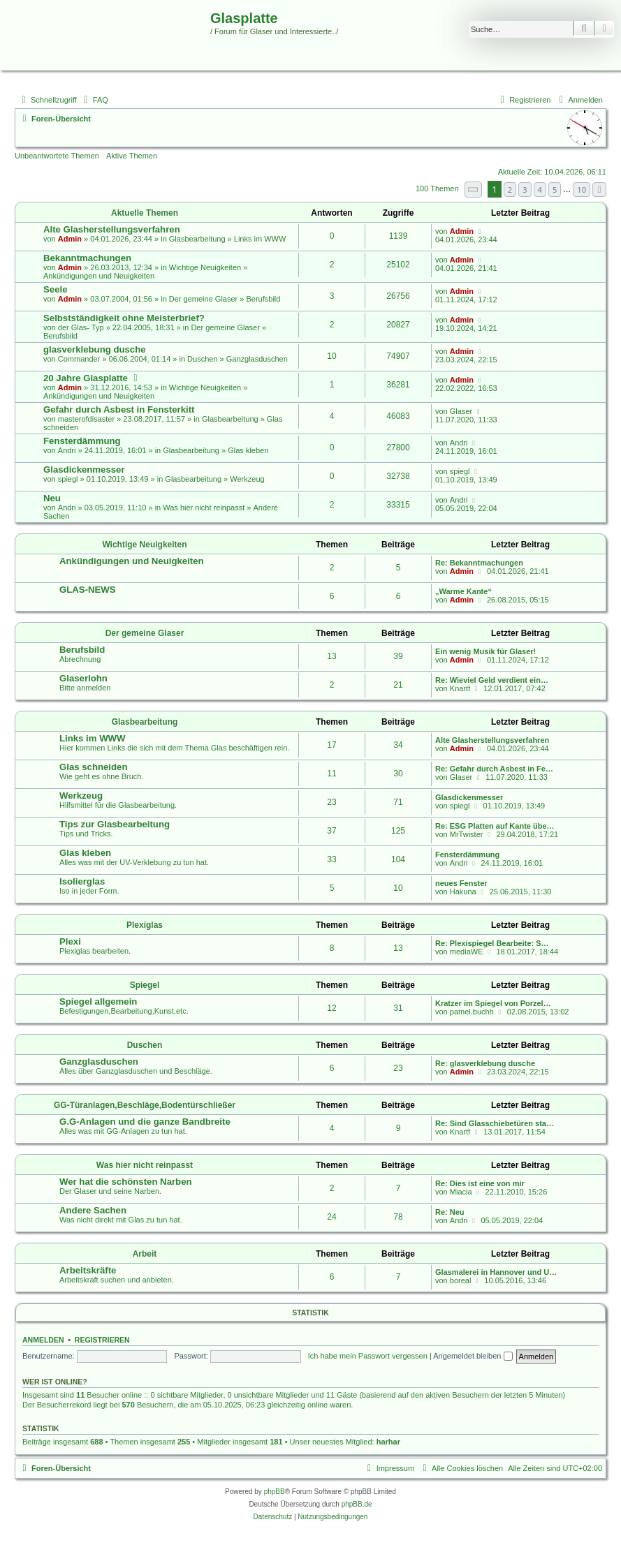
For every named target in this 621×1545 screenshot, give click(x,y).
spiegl (68, 479)
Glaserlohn (83, 678)
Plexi (70, 941)
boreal (461, 1280)
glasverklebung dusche (94, 349)
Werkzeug (247, 479)
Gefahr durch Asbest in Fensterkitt (118, 409)
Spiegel (145, 985)
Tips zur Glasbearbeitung (114, 824)
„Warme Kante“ (463, 591)
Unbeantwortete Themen (57, 155)
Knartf (460, 688)
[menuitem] (94, 99)
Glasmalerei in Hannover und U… (496, 1272)
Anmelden (43, 1340)
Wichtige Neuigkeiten (205, 267)
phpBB (274, 1491)
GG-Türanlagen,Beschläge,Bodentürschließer (144, 1105)
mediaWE (466, 951)
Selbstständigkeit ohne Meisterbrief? (124, 318)
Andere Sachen (92, 1210)
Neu (52, 498)
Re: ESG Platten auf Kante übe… (495, 826)
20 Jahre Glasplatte (85, 378)
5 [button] (555, 189)
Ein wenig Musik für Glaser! (485, 651)
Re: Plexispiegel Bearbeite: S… (492, 943)
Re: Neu (450, 1212)
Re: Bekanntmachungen (479, 563)
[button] (474, 190)
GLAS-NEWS (87, 589)
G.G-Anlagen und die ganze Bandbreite (145, 1121)
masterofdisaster (86, 419)
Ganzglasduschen (257, 359)
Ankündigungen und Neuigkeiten (98, 276)
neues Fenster (461, 883)
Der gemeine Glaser (203, 299)
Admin (70, 239)
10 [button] (581, 189)
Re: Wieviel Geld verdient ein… (491, 680)
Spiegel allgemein (98, 1001)
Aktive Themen (131, 155)
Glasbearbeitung (197, 239)
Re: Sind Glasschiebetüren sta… (494, 1123)
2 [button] (510, 189)
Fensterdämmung (82, 441)
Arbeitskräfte (87, 1270)
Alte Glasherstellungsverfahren (111, 229)
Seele (55, 289)
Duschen (202, 359)
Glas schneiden (93, 767)
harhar (388, 1441)
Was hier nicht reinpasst (203, 507)
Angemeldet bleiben (472, 1356)
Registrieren (102, 1340)
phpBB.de (357, 1504)
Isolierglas (82, 881)
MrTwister (466, 834)
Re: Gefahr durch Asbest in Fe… (494, 768)
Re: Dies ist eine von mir (480, 1183)
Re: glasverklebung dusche (485, 1063)
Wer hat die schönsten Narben (125, 1181)
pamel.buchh (472, 1011)
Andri (67, 450)
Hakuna (463, 891)
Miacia (461, 1192)
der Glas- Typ (81, 327)
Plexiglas (144, 925)
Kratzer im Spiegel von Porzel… (493, 1003)
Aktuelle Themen (144, 213)
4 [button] (540, 189)
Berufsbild (263, 299)
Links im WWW (260, 239)
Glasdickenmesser (84, 469)
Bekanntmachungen (87, 258)
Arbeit (145, 1254)
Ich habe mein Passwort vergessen (368, 1356)
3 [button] (525, 189)
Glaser (461, 411)
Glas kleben (248, 450)
